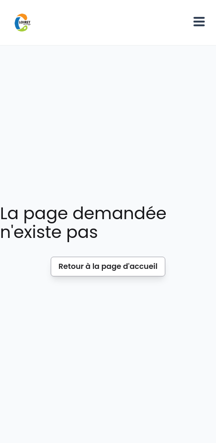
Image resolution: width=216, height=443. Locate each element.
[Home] (22, 22)
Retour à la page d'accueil (108, 266)
